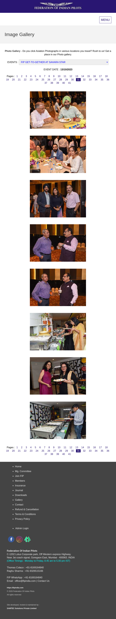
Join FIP (19, 476)
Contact (19, 504)
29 (66, 79)
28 (61, 79)
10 (59, 76)
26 (49, 79)
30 (72, 79)
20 (13, 79)
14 (83, 76)
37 (46, 83)
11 (65, 76)
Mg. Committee (23, 471)
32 (84, 79)
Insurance (20, 485)
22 (25, 79)
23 (31, 79)
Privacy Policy (22, 519)
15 (89, 76)
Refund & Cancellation (27, 509)
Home (18, 466)
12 (71, 76)
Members (20, 481)
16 (95, 76)
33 (90, 79)
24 (37, 79)
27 (55, 79)
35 (102, 79)
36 (108, 79)
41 (69, 83)
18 (106, 76)
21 (19, 79)
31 (78, 79)
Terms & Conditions (25, 514)
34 (96, 79)
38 (52, 83)
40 (64, 83)
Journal (19, 490)
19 (8, 79)
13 (77, 76)
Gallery (19, 500)
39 (58, 83)
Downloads (21, 495)
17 (100, 76)
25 (43, 79)
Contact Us (43, 581)
